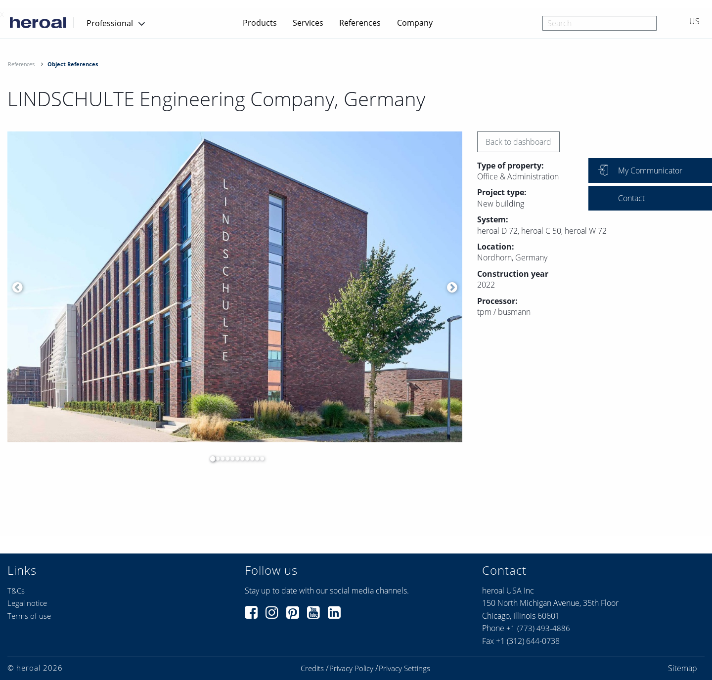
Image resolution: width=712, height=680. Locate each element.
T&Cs (16, 590)
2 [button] (215, 459)
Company (415, 23)
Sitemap (682, 668)
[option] (234, 286)
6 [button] (234, 459)
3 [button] (220, 459)
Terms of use (29, 616)
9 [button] (249, 459)
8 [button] (244, 459)
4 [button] (224, 459)
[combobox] (599, 23)
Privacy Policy (351, 668)
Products (260, 23)
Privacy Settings (404, 668)
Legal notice (27, 603)
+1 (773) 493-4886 (538, 628)
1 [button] (210, 459)
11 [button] (259, 459)
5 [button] (229, 459)
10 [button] (254, 459)
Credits (312, 668)
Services (308, 23)
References (360, 23)
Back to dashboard (518, 141)
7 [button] (239, 459)
